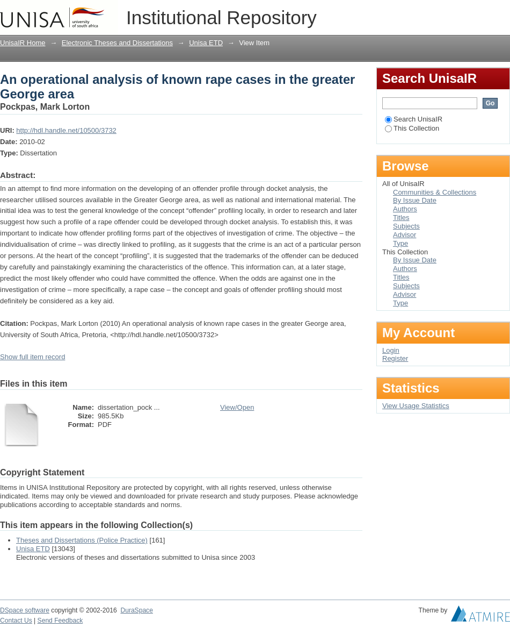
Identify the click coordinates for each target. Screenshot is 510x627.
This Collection (412, 128)
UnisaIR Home (23, 43)
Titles (401, 217)
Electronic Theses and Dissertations (117, 43)
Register (395, 358)
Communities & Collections (434, 192)
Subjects (406, 226)
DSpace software (24, 610)
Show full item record (32, 357)
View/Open (237, 407)
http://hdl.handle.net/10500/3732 (66, 130)
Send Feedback (60, 620)
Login (501, 13)
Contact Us (16, 620)
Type (400, 243)
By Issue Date (414, 200)
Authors (405, 209)
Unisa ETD (206, 43)
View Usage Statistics (415, 406)
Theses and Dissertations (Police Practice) (82, 540)
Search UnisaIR (413, 119)
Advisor (404, 235)
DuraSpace (136, 610)
